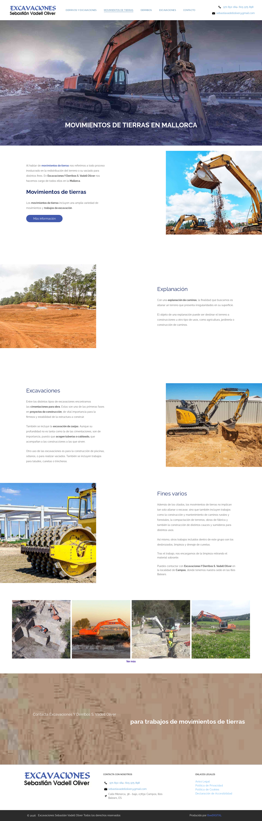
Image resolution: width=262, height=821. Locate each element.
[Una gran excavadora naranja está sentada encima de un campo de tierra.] (101, 629)
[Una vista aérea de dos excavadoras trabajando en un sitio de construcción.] (41, 629)
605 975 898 (246, 6)
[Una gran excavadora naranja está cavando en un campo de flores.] (221, 629)
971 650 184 (230, 6)
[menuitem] (81, 10)
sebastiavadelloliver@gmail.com (235, 13)
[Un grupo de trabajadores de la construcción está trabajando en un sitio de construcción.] (161, 629)
